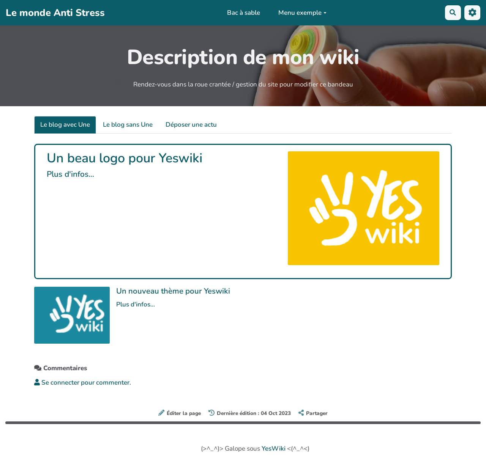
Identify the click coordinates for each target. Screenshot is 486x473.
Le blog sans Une (128, 124)
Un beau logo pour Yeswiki (124, 158)
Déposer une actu (191, 124)
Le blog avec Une (65, 124)
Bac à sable (243, 12)
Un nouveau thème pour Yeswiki (173, 291)
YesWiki (274, 448)
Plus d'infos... (70, 174)
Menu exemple (302, 12)
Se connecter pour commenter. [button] (82, 382)
